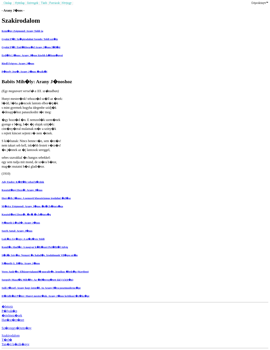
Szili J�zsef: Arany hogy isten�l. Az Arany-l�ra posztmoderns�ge (41, 287)
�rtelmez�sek (12, 315)
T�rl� (7, 339)
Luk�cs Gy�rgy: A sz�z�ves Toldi (23, 238)
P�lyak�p (9, 311)
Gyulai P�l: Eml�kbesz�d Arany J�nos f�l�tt (31, 47)
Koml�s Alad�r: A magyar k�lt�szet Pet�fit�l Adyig (35, 247)
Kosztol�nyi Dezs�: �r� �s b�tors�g (26, 214)
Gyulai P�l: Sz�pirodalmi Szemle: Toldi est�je (30, 39)
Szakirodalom (11, 335)
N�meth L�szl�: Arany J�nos (21, 222)
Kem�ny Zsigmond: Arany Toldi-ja (22, 30)
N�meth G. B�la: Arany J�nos (21, 263)
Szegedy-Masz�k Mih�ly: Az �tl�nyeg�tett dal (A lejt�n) (37, 279)
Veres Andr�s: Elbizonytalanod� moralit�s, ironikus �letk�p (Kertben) (45, 271)
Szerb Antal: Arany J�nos (17, 230)
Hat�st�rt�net (13, 320)
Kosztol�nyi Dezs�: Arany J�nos (22, 190)
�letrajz (7, 306)
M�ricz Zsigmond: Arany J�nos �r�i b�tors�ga (32, 206)
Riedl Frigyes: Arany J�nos (18, 63)
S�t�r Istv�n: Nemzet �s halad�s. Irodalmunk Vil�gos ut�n (40, 255)
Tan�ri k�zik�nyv (15, 344)
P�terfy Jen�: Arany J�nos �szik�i (24, 71)
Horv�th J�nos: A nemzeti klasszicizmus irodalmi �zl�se (36, 198)
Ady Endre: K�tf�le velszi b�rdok (23, 181)
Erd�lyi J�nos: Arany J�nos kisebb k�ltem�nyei (32, 55)
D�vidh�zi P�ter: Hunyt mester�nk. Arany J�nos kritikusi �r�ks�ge (45, 295)
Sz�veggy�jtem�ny (17, 328)
